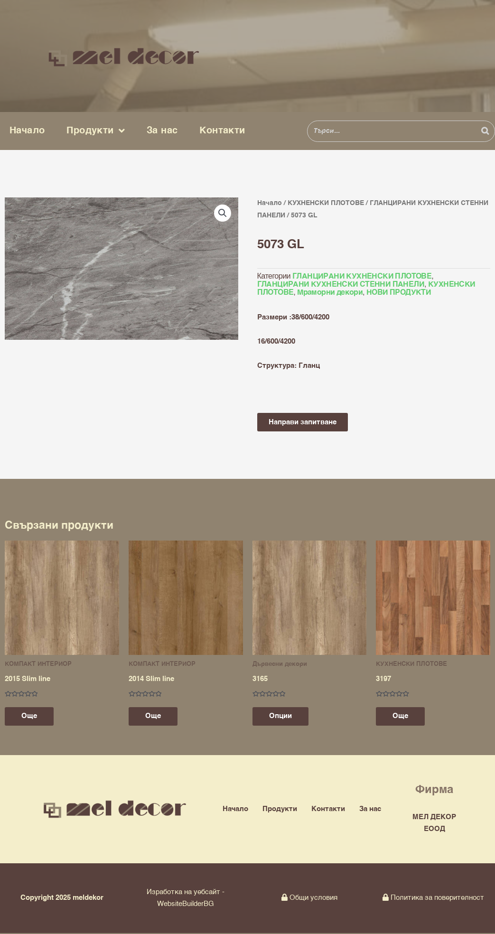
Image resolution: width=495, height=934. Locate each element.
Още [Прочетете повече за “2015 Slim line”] (31, 716)
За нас (162, 131)
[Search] (485, 131)
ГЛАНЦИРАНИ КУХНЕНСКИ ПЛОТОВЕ (361, 276)
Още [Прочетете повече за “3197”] (403, 716)
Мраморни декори (330, 292)
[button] (222, 213)
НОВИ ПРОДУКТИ (398, 292)
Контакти (222, 131)
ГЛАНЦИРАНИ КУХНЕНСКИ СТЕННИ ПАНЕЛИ (341, 284)
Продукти (95, 130)
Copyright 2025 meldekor (61, 898)
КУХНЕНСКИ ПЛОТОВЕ (326, 203)
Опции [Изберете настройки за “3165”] (282, 716)
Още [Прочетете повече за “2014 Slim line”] (155, 716)
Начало (27, 131)
